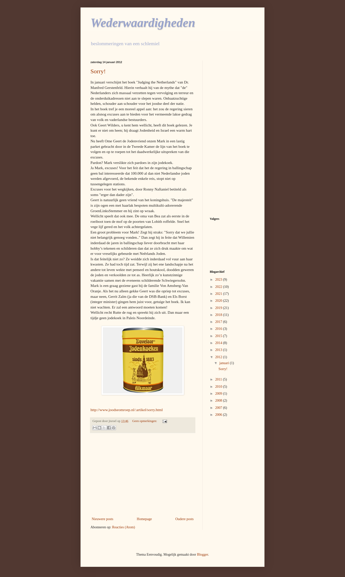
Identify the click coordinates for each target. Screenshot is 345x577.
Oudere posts (184, 519)
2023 (219, 279)
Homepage (144, 519)
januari (224, 363)
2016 (219, 329)
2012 (219, 357)
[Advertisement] (142, 475)
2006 (219, 415)
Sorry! (98, 71)
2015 (219, 336)
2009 (219, 393)
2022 (219, 287)
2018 (219, 315)
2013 (219, 350)
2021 (219, 294)
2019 (219, 308)
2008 (219, 400)
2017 (219, 322)
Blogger (202, 554)
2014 (219, 343)
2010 (219, 386)
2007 (219, 408)
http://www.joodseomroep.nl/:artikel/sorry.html (126, 410)
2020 (219, 301)
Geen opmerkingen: (145, 421)
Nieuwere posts (102, 519)
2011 (219, 379)
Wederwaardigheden (142, 23)
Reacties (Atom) (123, 527)
